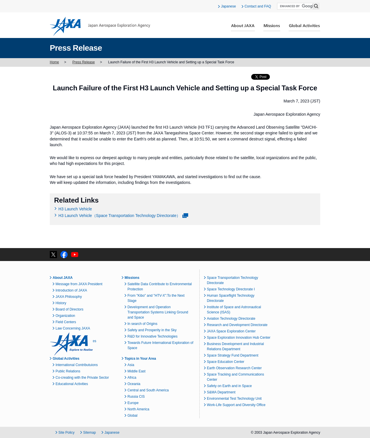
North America (138, 409)
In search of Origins (142, 324)
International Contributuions (77, 365)
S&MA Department (221, 392)
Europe (133, 403)
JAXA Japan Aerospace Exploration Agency (100, 26)
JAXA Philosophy (69, 297)
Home (54, 62)
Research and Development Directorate (237, 325)
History (61, 303)
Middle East (136, 371)
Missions (272, 27)
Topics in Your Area (140, 359)
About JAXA (243, 27)
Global (132, 416)
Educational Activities (72, 384)
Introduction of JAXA (71, 290)
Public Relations (68, 371)
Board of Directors (69, 309)
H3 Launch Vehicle (75, 209)
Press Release (83, 62)
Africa (131, 378)
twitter (53, 254)
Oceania (133, 384)
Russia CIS (136, 397)
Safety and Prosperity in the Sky (152, 330)
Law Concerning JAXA (73, 328)
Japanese (228, 6)
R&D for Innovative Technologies (152, 336)
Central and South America (148, 390)
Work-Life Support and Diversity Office (236, 405)
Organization (65, 316)
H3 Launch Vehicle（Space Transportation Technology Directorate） (119, 215)
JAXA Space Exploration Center (231, 331)
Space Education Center (225, 362)
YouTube (74, 254)
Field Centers (66, 322)
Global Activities (304, 27)
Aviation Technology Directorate (231, 319)
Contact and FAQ (258, 6)
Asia (130, 365)
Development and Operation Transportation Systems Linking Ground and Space (157, 312)
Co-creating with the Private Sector (82, 378)
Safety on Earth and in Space (229, 386)
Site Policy (66, 433)
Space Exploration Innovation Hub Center (238, 338)
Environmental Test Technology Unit (234, 399)
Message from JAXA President (79, 284)
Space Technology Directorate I (231, 289)
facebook (64, 254)
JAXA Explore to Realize (71, 344)
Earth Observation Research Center (234, 368)
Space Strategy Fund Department (232, 355)
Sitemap (89, 433)
